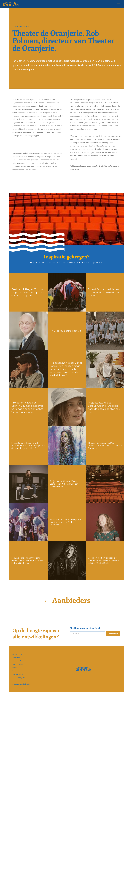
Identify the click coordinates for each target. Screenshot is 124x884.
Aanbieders (17, 654)
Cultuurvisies (17, 674)
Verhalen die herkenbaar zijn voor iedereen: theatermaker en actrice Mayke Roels (104, 560)
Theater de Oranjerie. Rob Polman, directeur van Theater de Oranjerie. (105, 445)
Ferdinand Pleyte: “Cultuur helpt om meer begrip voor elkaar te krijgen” (27, 292)
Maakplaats (17, 661)
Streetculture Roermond (17, 666)
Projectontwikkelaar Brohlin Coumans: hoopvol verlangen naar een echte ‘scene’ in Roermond (27, 407)
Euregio (15, 671)
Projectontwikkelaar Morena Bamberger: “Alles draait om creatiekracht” (64, 484)
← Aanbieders (66, 600)
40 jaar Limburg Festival (67, 330)
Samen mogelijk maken (18, 679)
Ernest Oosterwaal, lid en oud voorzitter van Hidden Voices (104, 292)
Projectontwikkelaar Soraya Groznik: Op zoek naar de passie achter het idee (104, 407)
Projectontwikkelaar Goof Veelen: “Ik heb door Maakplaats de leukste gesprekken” (28, 445)
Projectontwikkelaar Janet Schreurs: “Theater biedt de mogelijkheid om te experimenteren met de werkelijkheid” (66, 369)
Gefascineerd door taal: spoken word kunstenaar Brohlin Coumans (66, 522)
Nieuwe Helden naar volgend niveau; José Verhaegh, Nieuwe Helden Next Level (27, 560)
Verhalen (16, 657)
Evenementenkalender (21, 684)
